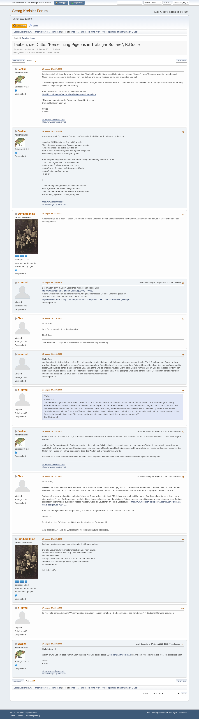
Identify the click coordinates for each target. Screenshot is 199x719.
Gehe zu (145, 693)
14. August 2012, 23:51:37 (52, 214)
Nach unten (18, 61)
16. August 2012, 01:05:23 (52, 476)
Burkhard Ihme (26, 213)
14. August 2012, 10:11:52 (52, 131)
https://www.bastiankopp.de (53, 119)
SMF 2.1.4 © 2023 (17, 713)
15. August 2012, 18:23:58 (52, 354)
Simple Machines (31, 713)
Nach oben (18, 681)
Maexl (74, 32)
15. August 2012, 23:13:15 (52, 431)
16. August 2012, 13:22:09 (52, 539)
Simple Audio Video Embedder (21, 716)
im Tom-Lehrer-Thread (120, 655)
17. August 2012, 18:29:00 (52, 644)
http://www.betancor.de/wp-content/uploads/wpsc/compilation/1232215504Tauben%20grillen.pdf (86, 299)
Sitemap (37, 716)
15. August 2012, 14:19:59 (52, 318)
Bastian (21, 69)
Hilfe (148, 713)
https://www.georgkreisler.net (54, 122)
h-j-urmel (22, 282)
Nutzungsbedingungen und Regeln (164, 713)
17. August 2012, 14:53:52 (52, 608)
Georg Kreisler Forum (30, 11)
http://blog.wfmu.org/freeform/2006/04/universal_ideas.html (69, 94)
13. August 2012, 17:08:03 (52, 69)
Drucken (181, 61)
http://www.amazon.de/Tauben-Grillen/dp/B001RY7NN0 (67, 291)
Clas (20, 318)
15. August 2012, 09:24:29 (52, 283)
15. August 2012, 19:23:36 (52, 390)
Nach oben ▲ (184, 713)
